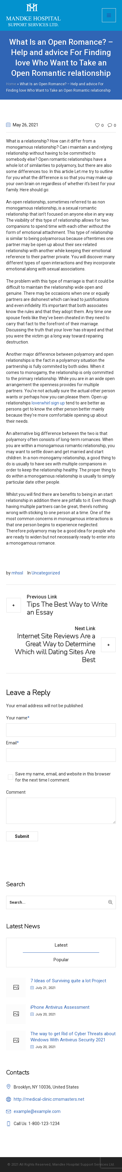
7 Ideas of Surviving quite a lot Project (68, 980)
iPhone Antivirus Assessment (59, 1007)
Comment (16, 792)
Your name (18, 717)
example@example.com (37, 1111)
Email (12, 742)
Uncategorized (46, 572)
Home (11, 84)
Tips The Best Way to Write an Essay (67, 608)
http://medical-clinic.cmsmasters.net (49, 1099)
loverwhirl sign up (48, 403)
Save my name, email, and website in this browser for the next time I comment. (63, 776)
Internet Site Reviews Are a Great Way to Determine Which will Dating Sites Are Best (55, 648)
